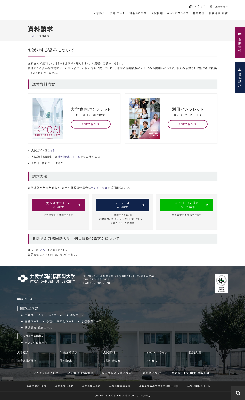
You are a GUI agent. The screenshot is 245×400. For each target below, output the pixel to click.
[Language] (221, 6)
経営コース (32, 321)
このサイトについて (46, 373)
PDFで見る (89, 124)
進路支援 (198, 13)
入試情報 (157, 13)
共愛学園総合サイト (198, 386)
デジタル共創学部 (36, 342)
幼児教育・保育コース (38, 327)
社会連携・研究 (218, 13)
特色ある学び (138, 13)
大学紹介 (99, 13)
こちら (51, 150)
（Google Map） (146, 276)
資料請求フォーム (69, 156)
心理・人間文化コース (60, 321)
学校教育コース (91, 321)
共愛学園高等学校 (119, 386)
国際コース (77, 315)
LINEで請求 (186, 204)
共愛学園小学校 (64, 386)
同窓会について (153, 373)
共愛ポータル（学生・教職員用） (191, 373)
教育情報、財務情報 (80, 373)
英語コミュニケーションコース (43, 315)
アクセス (197, 6)
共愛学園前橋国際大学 (40, 11)
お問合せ (240, 45)
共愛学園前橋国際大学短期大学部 (159, 386)
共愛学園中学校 (91, 386)
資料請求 (240, 80)
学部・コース (117, 13)
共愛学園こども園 (37, 386)
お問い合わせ (112, 360)
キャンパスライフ (177, 13)
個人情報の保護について (118, 373)
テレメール (98, 187)
